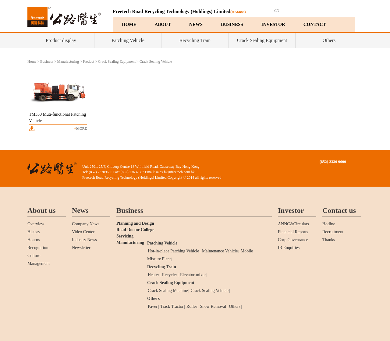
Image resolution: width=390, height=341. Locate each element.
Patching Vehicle (128, 40)
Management (38, 263)
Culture (33, 255)
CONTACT (314, 24)
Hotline (328, 224)
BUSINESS (232, 24)
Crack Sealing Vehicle (156, 61)
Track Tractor (171, 306)
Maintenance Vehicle (220, 251)
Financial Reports (293, 232)
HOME (129, 24)
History (33, 232)
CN (276, 11)
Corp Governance (293, 239)
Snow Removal (213, 306)
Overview (35, 224)
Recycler (169, 274)
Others (329, 40)
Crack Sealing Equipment (262, 40)
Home (31, 61)
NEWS (196, 24)
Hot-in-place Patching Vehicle (173, 251)
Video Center (83, 232)
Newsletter (81, 247)
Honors (33, 239)
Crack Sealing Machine (168, 290)
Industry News (84, 239)
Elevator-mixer (193, 274)
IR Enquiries (289, 247)
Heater (153, 274)
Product (88, 61)
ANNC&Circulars (293, 224)
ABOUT (163, 24)
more (80, 128)
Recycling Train (195, 40)
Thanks (328, 239)
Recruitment (332, 232)
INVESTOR (273, 24)
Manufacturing (68, 61)
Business (46, 61)
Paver (153, 306)
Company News (85, 224)
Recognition (37, 247)
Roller (191, 306)
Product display (61, 40)
